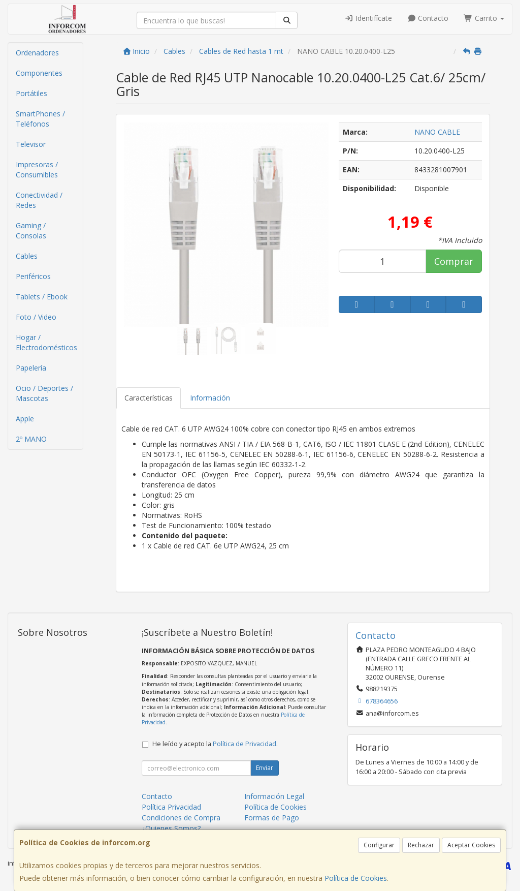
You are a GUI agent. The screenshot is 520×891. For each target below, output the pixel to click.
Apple (25, 418)
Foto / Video (36, 317)
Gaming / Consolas (31, 230)
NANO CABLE (437, 132)
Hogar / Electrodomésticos (46, 342)
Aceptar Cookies (471, 845)
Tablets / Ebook (42, 296)
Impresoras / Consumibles (37, 169)
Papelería (31, 368)
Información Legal (274, 796)
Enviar (264, 767)
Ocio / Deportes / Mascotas (44, 393)
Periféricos (33, 276)
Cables (27, 256)
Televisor (31, 144)
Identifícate (368, 18)
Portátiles (31, 93)
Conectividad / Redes (39, 200)
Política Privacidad (171, 807)
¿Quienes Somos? (171, 828)
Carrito (484, 18)
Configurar (379, 845)
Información (210, 398)
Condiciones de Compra (181, 817)
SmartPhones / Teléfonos (40, 119)
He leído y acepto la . (215, 744)
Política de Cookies (355, 878)
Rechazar (421, 845)
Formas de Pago (271, 817)
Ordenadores (37, 52)
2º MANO (31, 439)
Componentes (39, 73)
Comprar (453, 261)
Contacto (428, 18)
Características (148, 398)
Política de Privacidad (244, 744)
